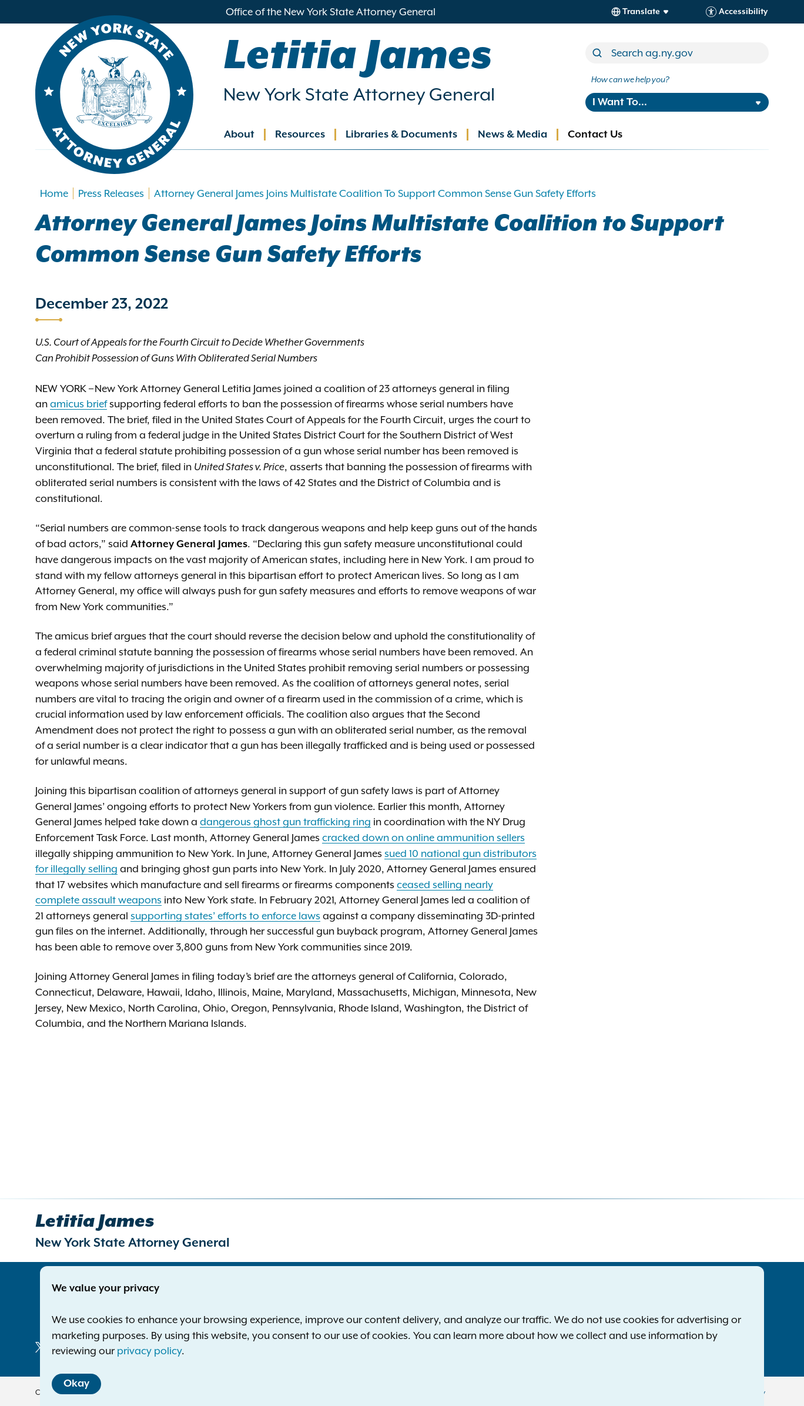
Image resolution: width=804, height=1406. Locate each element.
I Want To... (619, 102)
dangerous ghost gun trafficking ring (285, 822)
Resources (300, 134)
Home (54, 193)
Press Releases (111, 193)
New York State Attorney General (359, 94)
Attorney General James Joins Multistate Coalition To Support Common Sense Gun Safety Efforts (375, 193)
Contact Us (595, 134)
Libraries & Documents (401, 134)
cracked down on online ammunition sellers (423, 837)
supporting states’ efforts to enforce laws (225, 916)
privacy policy (149, 1351)
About (239, 134)
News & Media (512, 134)
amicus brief (78, 404)
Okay (76, 1384)
